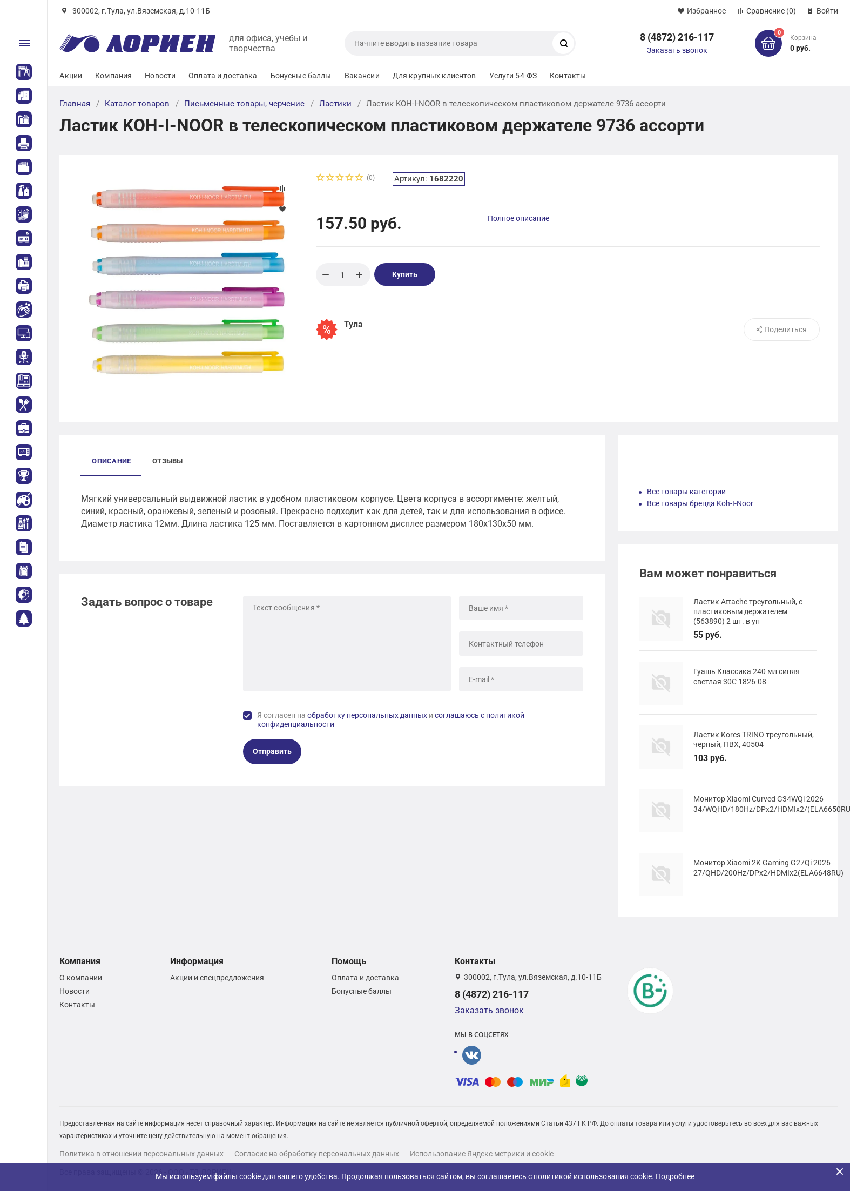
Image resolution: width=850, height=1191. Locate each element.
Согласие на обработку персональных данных (316, 1153)
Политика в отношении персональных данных (141, 1153)
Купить (404, 274)
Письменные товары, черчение (244, 104)
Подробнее (675, 1176)
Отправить (272, 751)
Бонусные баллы (301, 75)
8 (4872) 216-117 (677, 37)
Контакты (568, 75)
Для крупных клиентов (434, 75)
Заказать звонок (677, 50)
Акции (70, 75)
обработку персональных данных (367, 715)
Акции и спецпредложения (217, 977)
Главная (74, 104)
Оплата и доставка (222, 75)
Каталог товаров (137, 104)
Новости (160, 75)
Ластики (335, 104)
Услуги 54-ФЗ (513, 75)
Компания (113, 75)
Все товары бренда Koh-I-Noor (700, 503)
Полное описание (518, 218)
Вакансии (362, 75)
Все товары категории (686, 491)
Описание (111, 461)
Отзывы (167, 461)
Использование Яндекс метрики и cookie (482, 1153)
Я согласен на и (390, 720)
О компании (80, 977)
